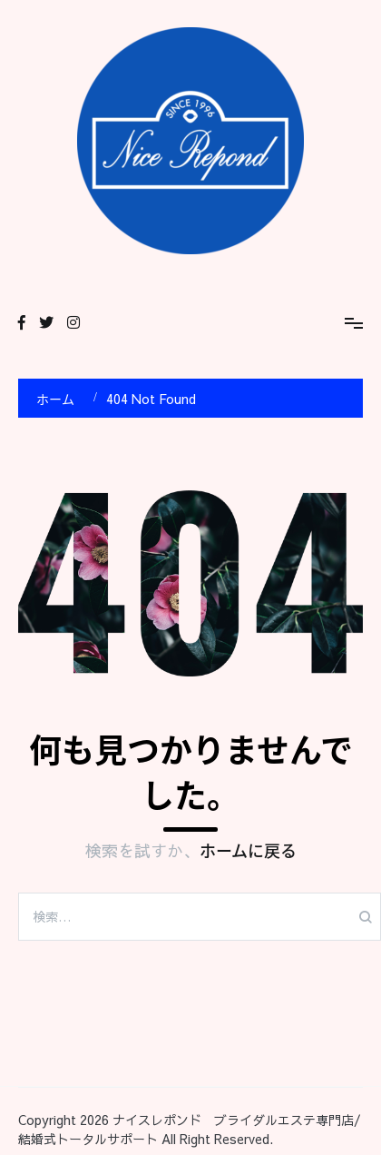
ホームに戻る (248, 850)
